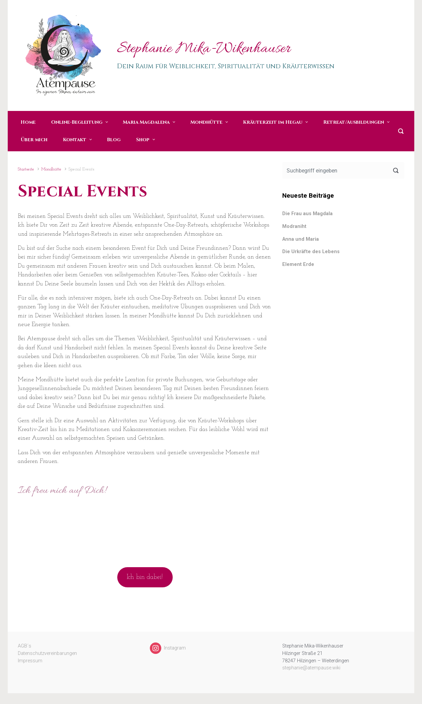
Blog (114, 139)
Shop (143, 139)
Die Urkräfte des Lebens (311, 252)
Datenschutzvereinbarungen (47, 653)
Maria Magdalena (146, 122)
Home (28, 122)
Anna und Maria (300, 239)
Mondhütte (206, 122)
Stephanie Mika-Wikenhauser (204, 49)
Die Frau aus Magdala (307, 214)
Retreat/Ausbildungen (353, 122)
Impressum (30, 661)
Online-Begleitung (76, 122)
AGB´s (24, 646)
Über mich (33, 139)
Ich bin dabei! (145, 577)
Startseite (26, 169)
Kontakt (74, 139)
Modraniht (294, 226)
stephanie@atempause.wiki (311, 668)
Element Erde (298, 264)
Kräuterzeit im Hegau (272, 122)
